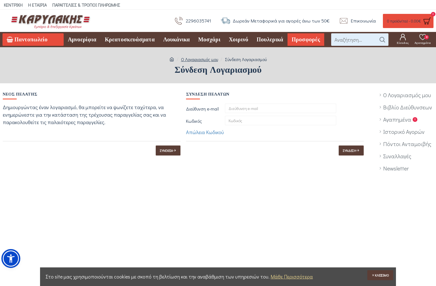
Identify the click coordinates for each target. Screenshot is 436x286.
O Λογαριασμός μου (199, 59)
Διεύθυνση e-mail (202, 109)
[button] (11, 258)
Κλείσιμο (382, 275)
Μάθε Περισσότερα (292, 276)
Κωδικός (194, 121)
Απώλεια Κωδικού (205, 132)
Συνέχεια (166, 150)
